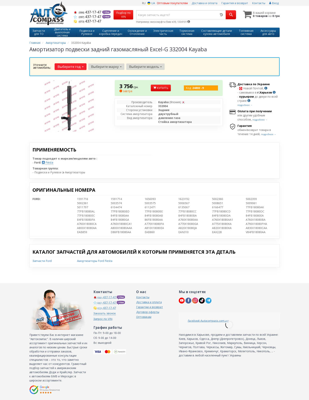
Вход (274, 3)
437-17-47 (88, 12)
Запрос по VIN (102, 319)
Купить (160, 88)
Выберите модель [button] (145, 66)
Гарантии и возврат (149, 307)
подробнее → (244, 105)
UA (151, 3)
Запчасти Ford (42, 261)
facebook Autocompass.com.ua (208, 320)
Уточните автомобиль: (42, 66)
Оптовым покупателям (172, 3)
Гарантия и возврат (234, 3)
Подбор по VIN (123, 15)
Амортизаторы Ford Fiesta (94, 261)
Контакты (258, 3)
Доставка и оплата (204, 3)
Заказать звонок (104, 313)
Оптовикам (143, 317)
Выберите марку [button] (106, 66)
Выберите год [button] (71, 66)
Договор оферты (147, 312)
